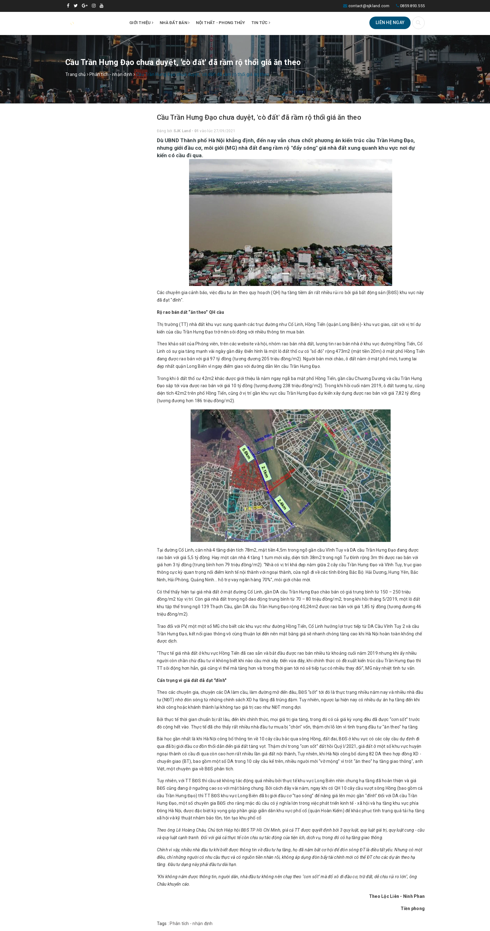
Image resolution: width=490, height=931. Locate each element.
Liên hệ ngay (390, 22)
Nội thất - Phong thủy (220, 22)
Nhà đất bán (175, 22)
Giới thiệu (141, 22)
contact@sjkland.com (369, 5)
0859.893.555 (412, 5)
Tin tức (261, 22)
